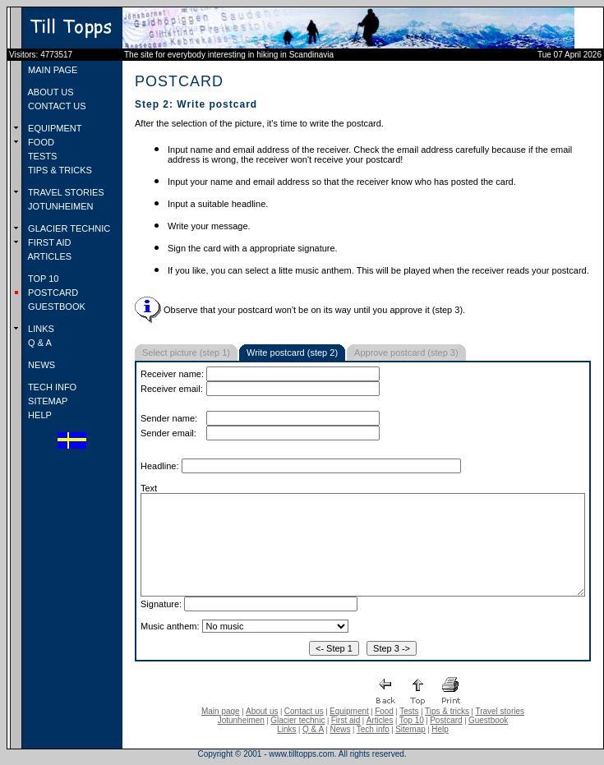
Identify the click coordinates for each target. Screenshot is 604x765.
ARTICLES (48, 256)
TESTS (41, 156)
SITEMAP (46, 401)
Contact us (304, 711)
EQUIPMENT (53, 128)
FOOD (39, 142)
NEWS (40, 365)
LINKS (39, 329)
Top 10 (411, 720)
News (340, 729)
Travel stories (499, 711)
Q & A (38, 343)
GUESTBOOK (55, 306)
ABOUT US (49, 92)
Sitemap (410, 729)
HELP (38, 415)
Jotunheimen (241, 720)
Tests (408, 711)
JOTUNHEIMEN (59, 206)
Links (286, 729)
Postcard (446, 720)
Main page (220, 711)
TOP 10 (41, 278)
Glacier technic (297, 720)
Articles (380, 720)
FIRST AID (48, 242)
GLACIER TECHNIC (67, 228)
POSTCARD (51, 292)
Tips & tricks (447, 711)
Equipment (349, 711)
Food (384, 711)
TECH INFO (50, 387)
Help (440, 729)
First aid (346, 720)
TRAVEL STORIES (64, 192)
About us (262, 711)
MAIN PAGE (51, 70)
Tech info (373, 729)
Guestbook (488, 720)
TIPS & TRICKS (58, 170)
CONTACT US (55, 106)
